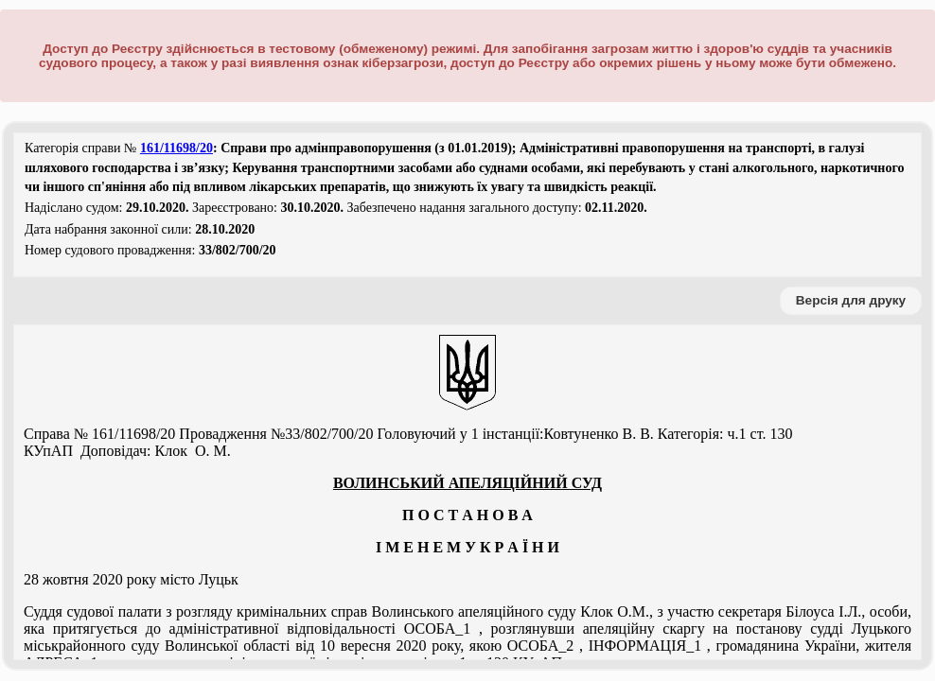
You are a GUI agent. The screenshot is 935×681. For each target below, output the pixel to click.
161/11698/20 (176, 148)
